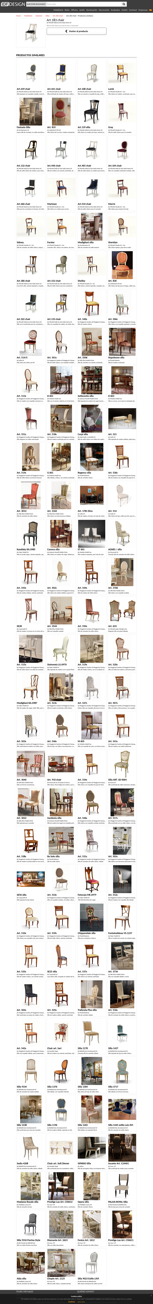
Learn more (81, 1302)
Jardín (82, 10)
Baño (67, 10)
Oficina (74, 10)
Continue (71, 1302)
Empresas (143, 10)
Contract (133, 10)
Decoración (104, 10)
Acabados (115, 10)
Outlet (124, 10)
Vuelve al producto (76, 31)
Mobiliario (58, 10)
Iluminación (91, 10)
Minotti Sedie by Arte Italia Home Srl (60, 23)
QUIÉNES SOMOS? (85, 1291)
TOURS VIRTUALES (24, 1291)
